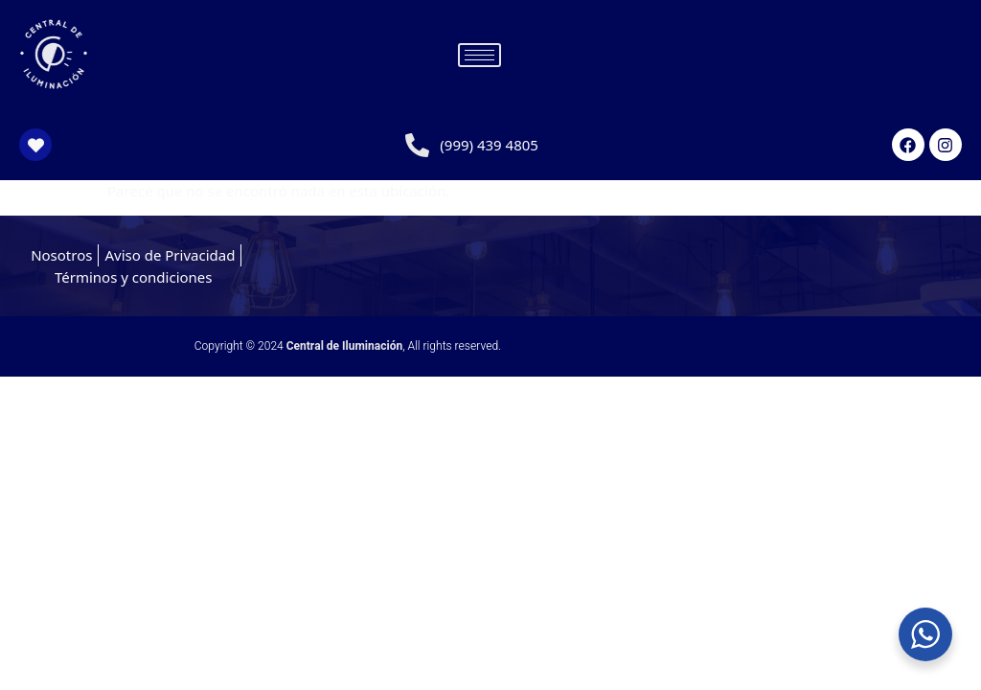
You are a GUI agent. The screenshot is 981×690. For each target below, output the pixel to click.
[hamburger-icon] (479, 55)
